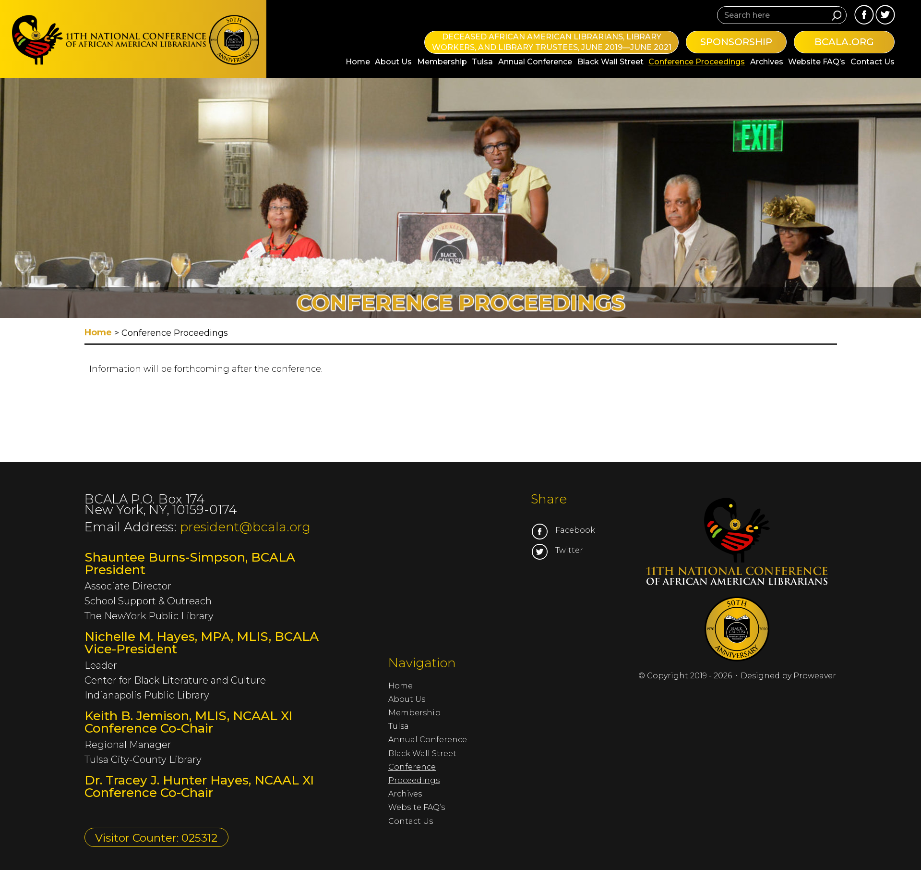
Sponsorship (736, 42)
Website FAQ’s (816, 61)
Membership (442, 61)
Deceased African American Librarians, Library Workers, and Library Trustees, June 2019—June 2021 (551, 42)
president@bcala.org (245, 527)
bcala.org (844, 42)
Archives (766, 61)
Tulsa (482, 61)
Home (358, 61)
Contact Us (872, 61)
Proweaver (814, 675)
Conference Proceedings (696, 61)
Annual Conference (535, 61)
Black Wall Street (610, 61)
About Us (393, 61)
